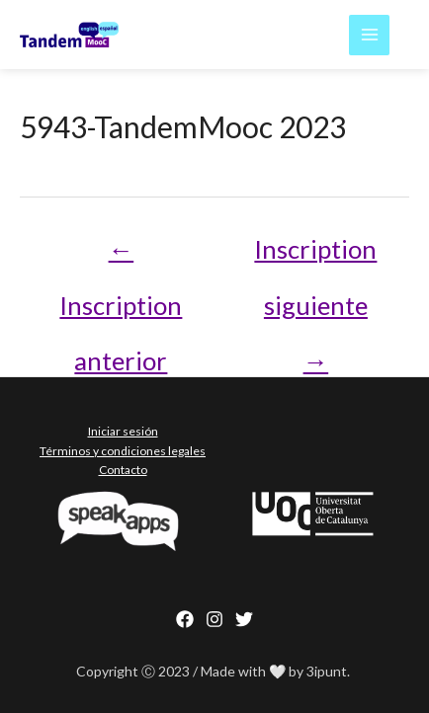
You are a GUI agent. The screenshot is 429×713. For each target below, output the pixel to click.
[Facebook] (185, 619)
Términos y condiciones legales (123, 450)
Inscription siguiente (315, 257)
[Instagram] (214, 619)
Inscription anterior (120, 257)
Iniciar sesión (123, 431)
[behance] (244, 619)
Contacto (123, 469)
